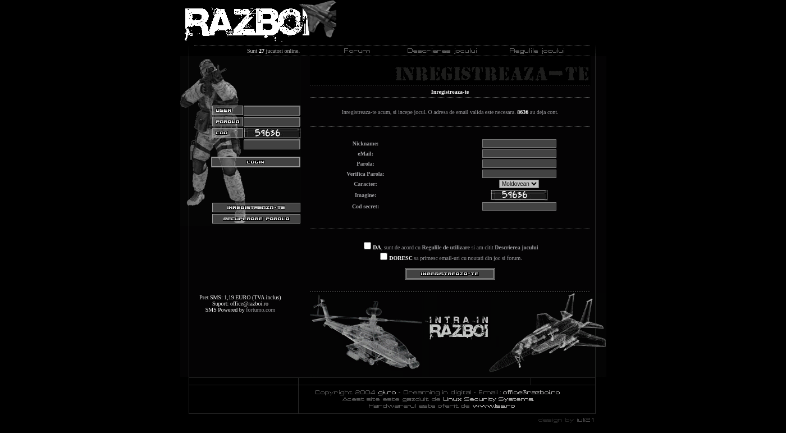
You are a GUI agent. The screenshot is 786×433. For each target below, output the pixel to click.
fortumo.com (260, 310)
